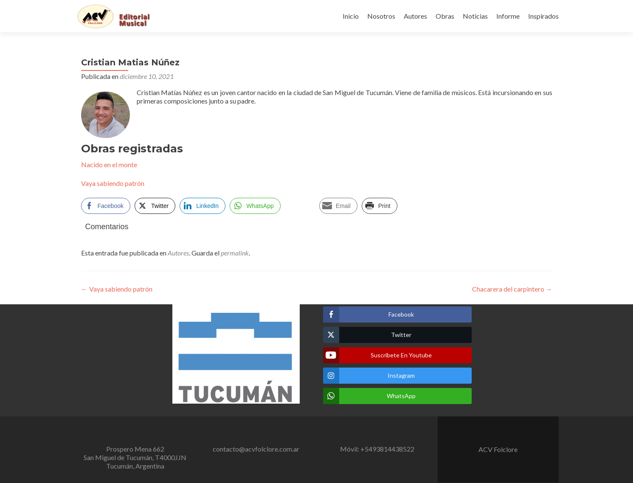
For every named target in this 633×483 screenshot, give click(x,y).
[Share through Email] (338, 206)
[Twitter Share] (155, 206)
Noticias (475, 16)
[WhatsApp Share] (255, 206)
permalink (235, 253)
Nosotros (381, 16)
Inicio (351, 16)
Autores (415, 16)
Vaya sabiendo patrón (112, 183)
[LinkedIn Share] (202, 206)
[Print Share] (379, 206)
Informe (508, 16)
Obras (445, 16)
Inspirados (543, 16)
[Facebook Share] (105, 206)
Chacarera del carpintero (512, 289)
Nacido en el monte (109, 164)
